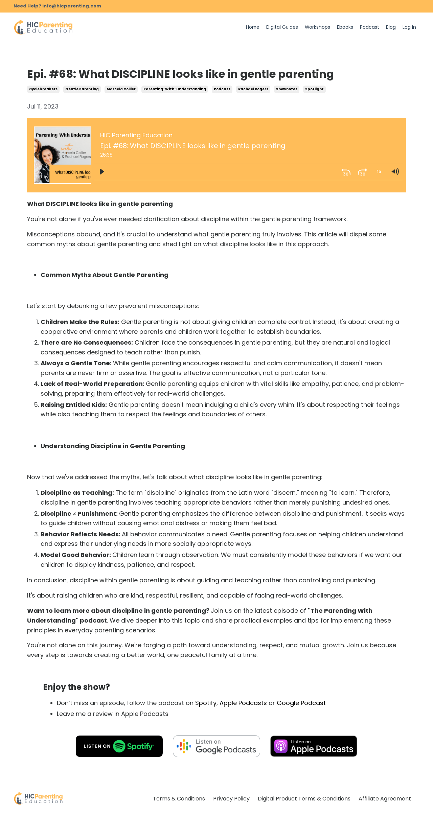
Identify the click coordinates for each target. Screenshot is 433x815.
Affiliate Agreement (385, 798)
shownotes (286, 89)
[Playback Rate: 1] (378, 171)
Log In (409, 27)
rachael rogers (253, 89)
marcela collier (121, 89)
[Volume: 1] (395, 171)
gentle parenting (82, 89)
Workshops (317, 27)
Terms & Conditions (179, 798)
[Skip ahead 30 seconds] (362, 171)
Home (252, 27)
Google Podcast (301, 703)
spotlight (314, 89)
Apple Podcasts (243, 703)
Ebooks (345, 27)
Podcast (369, 27)
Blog (391, 27)
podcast (222, 89)
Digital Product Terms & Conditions (304, 798)
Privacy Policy (231, 798)
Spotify (205, 703)
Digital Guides (282, 27)
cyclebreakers (43, 89)
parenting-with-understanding (174, 89)
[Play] (102, 171)
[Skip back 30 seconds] (346, 171)
